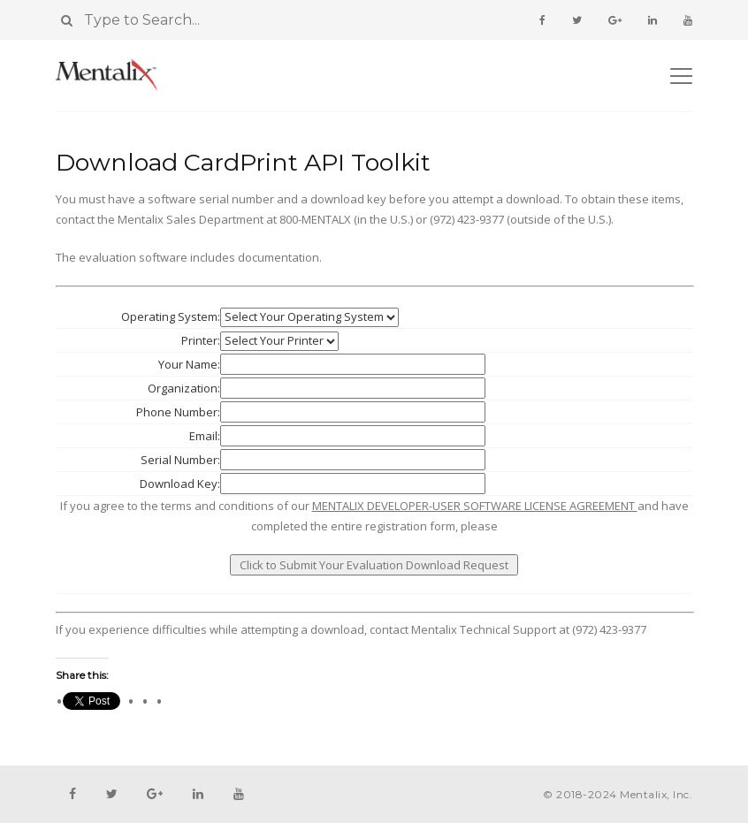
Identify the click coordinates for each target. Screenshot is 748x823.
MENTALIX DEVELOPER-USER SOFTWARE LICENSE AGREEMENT (474, 506)
